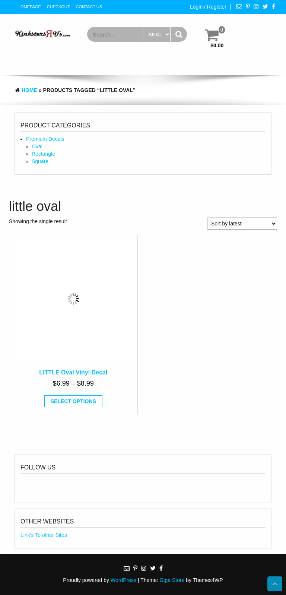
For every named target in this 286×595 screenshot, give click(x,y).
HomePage (29, 6)
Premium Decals (45, 139)
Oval (37, 146)
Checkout (58, 6)
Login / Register (208, 7)
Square (40, 161)
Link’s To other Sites (43, 535)
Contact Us (89, 6)
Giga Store (171, 580)
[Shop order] (242, 224)
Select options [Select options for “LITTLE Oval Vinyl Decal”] (73, 401)
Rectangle (43, 154)
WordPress (123, 580)
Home (29, 90)
